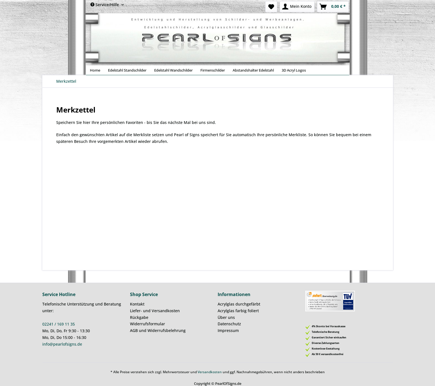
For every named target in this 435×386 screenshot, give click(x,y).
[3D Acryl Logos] (294, 70)
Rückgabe (139, 317)
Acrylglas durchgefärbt (239, 304)
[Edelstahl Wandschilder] (173, 70)
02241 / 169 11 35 (58, 324)
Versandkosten (210, 372)
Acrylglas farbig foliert (238, 310)
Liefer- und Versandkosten (155, 310)
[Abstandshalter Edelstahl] (253, 70)
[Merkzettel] (271, 6)
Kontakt (137, 304)
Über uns (226, 317)
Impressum (228, 330)
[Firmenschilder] (212, 70)
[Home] (95, 70)
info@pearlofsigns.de (62, 344)
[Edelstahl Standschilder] (127, 70)
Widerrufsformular (147, 323)
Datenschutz (229, 323)
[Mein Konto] (297, 6)
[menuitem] (271, 6)
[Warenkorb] (333, 6)
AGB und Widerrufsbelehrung (158, 330)
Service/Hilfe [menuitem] (105, 4)
